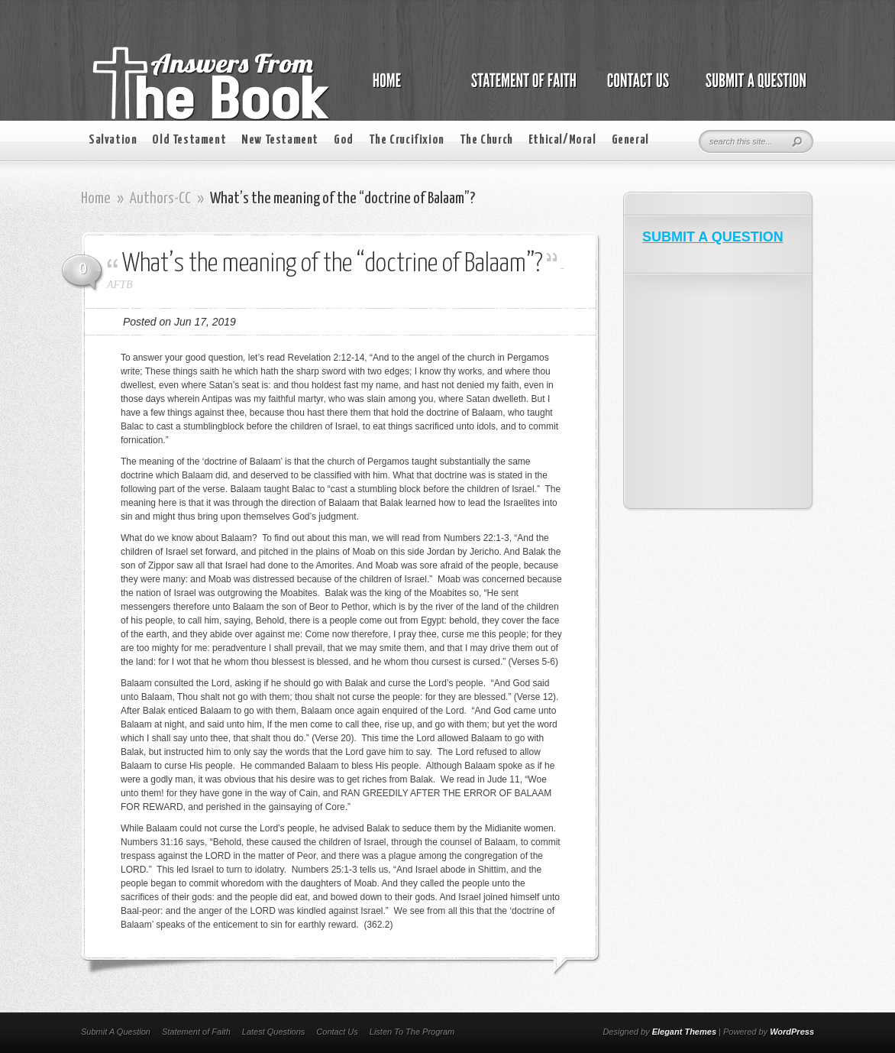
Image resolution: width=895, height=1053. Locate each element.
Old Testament (189, 140)
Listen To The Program (412, 1031)
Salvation (113, 140)
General (630, 140)
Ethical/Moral (562, 140)
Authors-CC (160, 198)
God (344, 140)
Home (96, 198)
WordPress (792, 1031)
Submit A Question (115, 1031)
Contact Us (336, 1031)
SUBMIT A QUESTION (713, 237)
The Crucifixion (406, 140)
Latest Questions (273, 1031)
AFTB (119, 284)
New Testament (279, 140)
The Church (486, 140)
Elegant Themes (684, 1031)
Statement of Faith (196, 1031)
